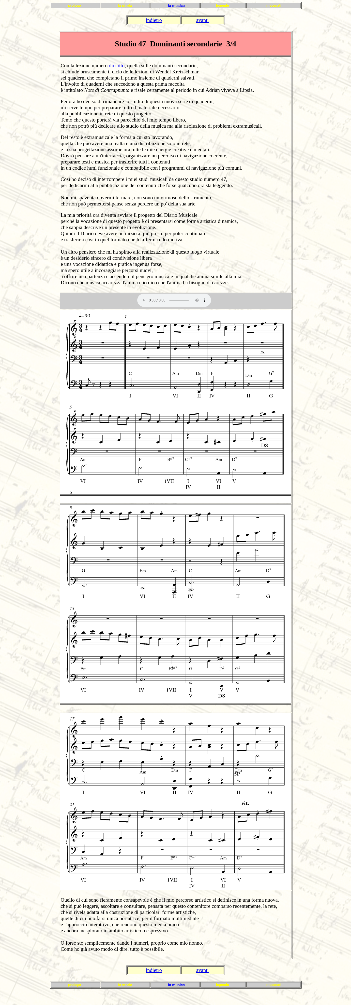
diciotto (115, 65)
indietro (154, 20)
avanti (202, 20)
